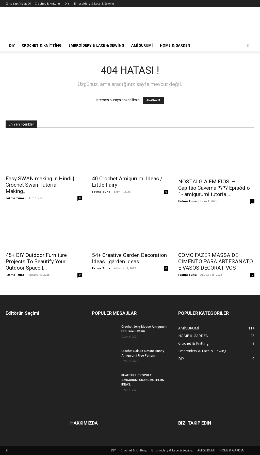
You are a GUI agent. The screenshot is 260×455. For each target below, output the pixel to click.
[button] (248, 45)
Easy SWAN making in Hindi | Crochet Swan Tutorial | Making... (40, 185)
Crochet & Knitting (47, 3)
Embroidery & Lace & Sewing (94, 3)
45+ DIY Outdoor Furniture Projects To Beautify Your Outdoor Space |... (36, 261)
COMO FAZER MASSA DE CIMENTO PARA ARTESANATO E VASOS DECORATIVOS (215, 261)
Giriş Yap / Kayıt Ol (18, 3)
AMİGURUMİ (142, 45)
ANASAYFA (153, 100)
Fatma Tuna (15, 198)
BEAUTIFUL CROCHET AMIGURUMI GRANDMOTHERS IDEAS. (142, 380)
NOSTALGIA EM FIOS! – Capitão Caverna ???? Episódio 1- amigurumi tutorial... (214, 188)
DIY (67, 3)
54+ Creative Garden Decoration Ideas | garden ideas (129, 258)
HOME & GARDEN (175, 45)
